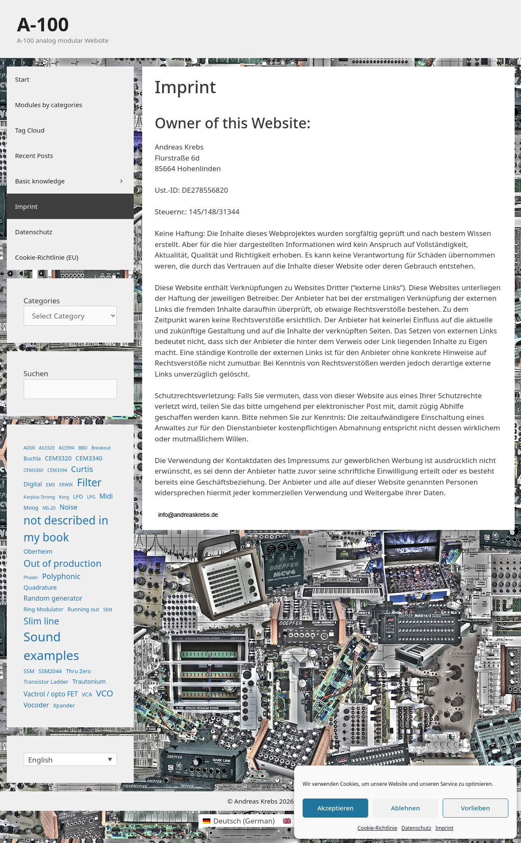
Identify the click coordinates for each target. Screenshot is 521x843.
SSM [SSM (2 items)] (29, 671)
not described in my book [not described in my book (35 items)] (66, 529)
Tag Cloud (30, 130)
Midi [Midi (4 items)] (106, 496)
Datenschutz (416, 828)
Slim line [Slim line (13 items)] (41, 621)
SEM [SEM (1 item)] (107, 610)
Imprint (444, 828)
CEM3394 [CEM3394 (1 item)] (57, 470)
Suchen (36, 373)
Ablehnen (405, 808)
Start (22, 79)
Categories (42, 300)
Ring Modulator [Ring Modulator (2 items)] (43, 609)
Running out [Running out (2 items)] (83, 609)
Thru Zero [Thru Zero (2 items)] (78, 671)
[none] (70, 759)
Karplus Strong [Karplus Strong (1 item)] (39, 497)
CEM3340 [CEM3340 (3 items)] (89, 458)
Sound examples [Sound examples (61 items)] (52, 646)
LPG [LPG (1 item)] (91, 497)
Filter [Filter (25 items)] (89, 482)
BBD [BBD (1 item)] (83, 448)
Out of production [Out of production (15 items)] (63, 563)
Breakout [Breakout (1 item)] (101, 448)
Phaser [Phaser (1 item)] (31, 577)
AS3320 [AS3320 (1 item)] (47, 448)
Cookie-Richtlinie (377, 828)
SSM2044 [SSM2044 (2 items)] (50, 671)
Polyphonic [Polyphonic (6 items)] (61, 576)
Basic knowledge (74, 181)
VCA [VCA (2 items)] (87, 694)
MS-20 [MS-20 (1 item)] (48, 508)
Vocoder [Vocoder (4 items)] (36, 705)
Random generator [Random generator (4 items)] (53, 598)
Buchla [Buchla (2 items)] (32, 458)
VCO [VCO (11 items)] (104, 693)
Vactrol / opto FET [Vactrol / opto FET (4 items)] (51, 694)
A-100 (43, 24)
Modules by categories (49, 104)
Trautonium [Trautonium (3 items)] (89, 681)
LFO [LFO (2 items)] (78, 496)
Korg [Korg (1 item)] (64, 497)
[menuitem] (70, 759)
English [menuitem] (40, 760)
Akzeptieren (335, 808)
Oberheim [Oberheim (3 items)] (38, 551)
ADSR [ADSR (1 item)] (29, 448)
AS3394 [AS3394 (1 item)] (66, 448)
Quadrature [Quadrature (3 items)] (40, 587)
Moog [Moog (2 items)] (31, 507)
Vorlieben (475, 808)
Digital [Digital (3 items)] (33, 484)
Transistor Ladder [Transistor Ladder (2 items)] (46, 681)
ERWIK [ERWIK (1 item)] (66, 485)
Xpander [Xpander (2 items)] (63, 705)
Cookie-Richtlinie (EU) (46, 257)
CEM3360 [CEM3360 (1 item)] (34, 470)
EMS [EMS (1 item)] (50, 485)
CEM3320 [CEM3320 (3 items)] (58, 458)
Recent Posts (34, 155)
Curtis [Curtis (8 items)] (82, 468)
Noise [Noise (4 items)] (68, 507)
